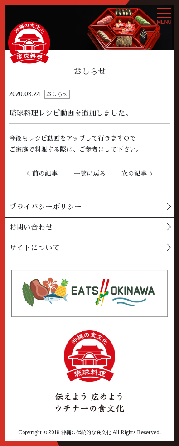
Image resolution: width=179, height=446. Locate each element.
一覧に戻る (90, 173)
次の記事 (134, 173)
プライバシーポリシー (45, 207)
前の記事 (45, 173)
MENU (164, 18)
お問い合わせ (31, 227)
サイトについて (34, 248)
